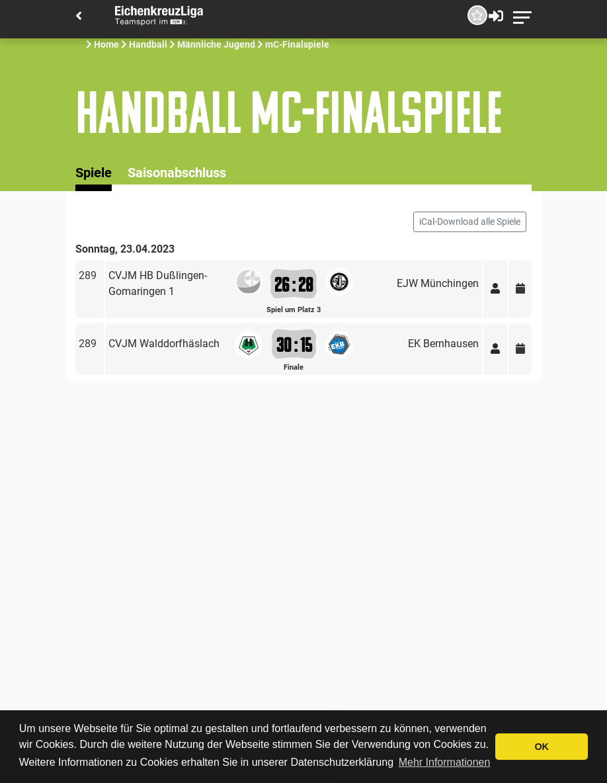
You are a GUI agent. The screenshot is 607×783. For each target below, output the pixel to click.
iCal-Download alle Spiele (469, 221)
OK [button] (541, 746)
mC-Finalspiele (297, 44)
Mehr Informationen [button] (445, 762)
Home (106, 44)
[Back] (78, 17)
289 (88, 275)
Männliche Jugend (216, 44)
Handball (148, 44)
